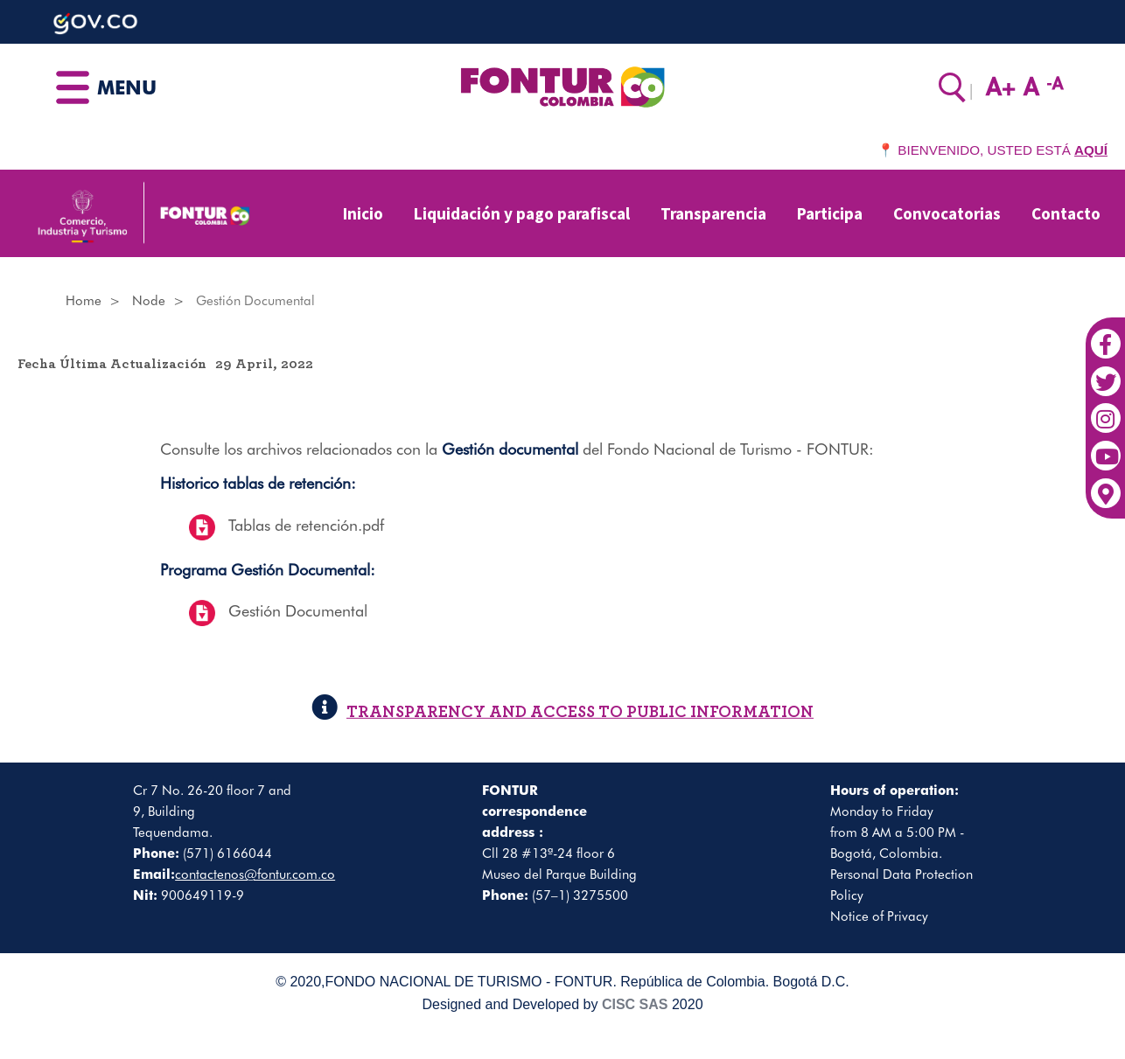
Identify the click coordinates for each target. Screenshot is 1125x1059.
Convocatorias (947, 213)
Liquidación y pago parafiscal (522, 213)
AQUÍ (1091, 150)
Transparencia (713, 213)
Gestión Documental (297, 611)
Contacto (1066, 213)
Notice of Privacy (879, 916)
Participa (830, 213)
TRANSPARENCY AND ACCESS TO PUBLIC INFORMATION (562, 712)
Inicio (363, 213)
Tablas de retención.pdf (306, 525)
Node (148, 301)
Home (83, 301)
